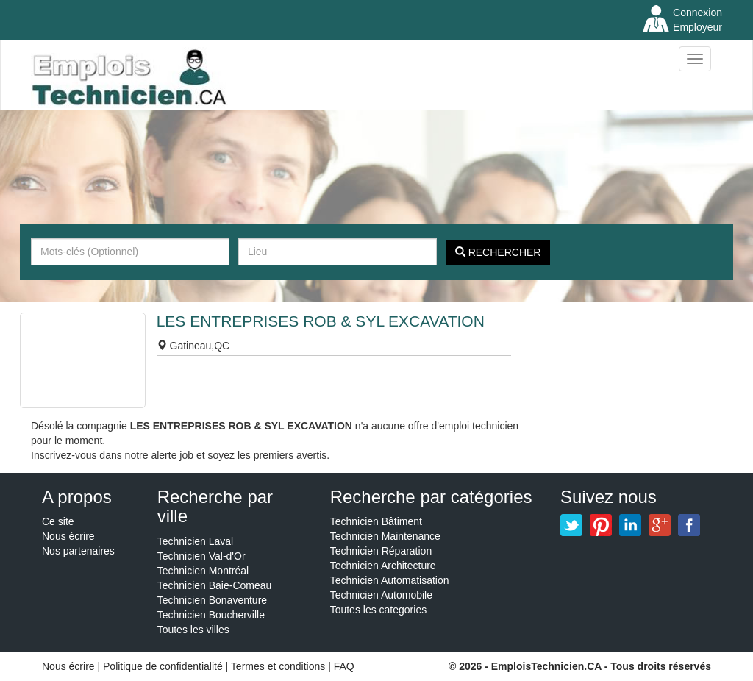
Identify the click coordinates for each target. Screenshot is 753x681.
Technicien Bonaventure (212, 600)
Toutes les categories (378, 610)
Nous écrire (68, 536)
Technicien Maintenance (385, 536)
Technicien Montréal (203, 571)
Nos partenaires (78, 551)
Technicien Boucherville (211, 615)
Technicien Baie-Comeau (214, 585)
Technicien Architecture (383, 565)
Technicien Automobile (381, 595)
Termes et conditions (279, 666)
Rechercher (498, 252)
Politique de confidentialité (163, 666)
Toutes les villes (193, 629)
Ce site (58, 521)
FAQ (344, 666)
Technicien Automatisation (389, 580)
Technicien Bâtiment (376, 521)
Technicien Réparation (381, 551)
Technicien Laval (195, 541)
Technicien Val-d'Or (201, 556)
